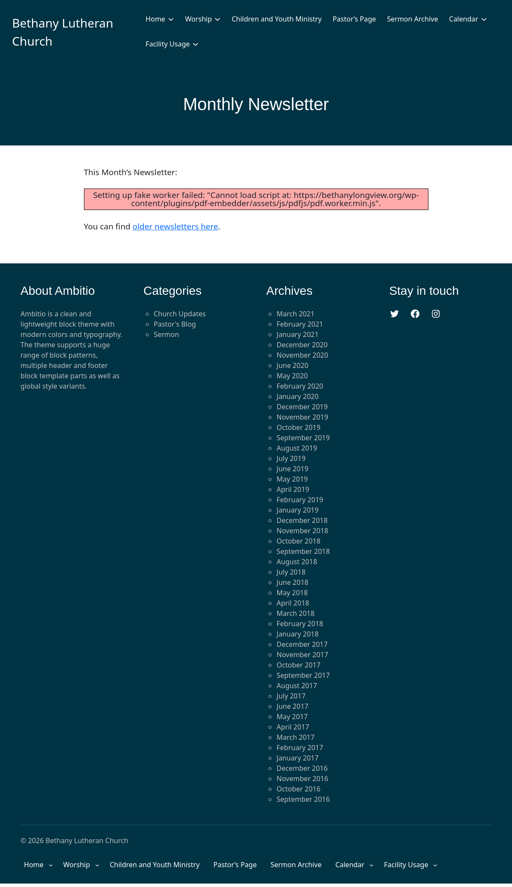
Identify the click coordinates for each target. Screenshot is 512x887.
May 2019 (291, 479)
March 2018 (295, 613)
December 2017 (302, 644)
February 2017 (299, 747)
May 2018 (291, 592)
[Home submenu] (171, 19)
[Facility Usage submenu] (195, 44)
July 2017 (290, 696)
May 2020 (291, 375)
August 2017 (296, 685)
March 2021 (295, 313)
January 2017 (297, 758)
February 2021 (299, 324)
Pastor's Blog (175, 324)
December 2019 (302, 406)
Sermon (166, 334)
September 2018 (303, 551)
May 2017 (291, 716)
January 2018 (297, 634)
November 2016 (302, 778)
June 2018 (292, 582)
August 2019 (296, 448)
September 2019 (303, 437)
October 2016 (298, 789)
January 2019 (297, 510)
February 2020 (299, 386)
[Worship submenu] (217, 19)
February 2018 (299, 623)
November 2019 (302, 417)
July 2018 (290, 572)
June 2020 (292, 365)
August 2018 (296, 561)
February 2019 (299, 499)
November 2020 (302, 355)
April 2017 (292, 727)
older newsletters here (175, 226)
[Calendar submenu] (484, 19)
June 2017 (292, 706)
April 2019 (292, 489)
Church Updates (180, 313)
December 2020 (302, 344)
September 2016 (303, 799)
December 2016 (302, 768)
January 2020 (297, 396)
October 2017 (298, 665)
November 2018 (302, 530)
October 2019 (298, 427)
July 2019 (290, 458)
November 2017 (302, 654)
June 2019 (292, 468)
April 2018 (292, 603)
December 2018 (302, 520)
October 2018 (298, 541)
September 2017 (303, 675)
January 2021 (297, 334)
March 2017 (295, 737)
